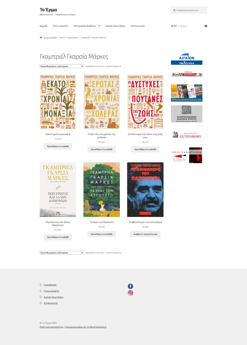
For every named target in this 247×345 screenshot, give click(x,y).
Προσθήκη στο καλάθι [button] (58, 146)
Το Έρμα (48, 9)
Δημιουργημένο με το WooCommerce (85, 326)
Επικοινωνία (138, 25)
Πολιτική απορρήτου (51, 326)
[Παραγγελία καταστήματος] (61, 66)
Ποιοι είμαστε (60, 25)
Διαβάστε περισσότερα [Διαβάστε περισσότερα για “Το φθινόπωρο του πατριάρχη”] (145, 234)
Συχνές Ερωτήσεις (115, 25)
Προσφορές (50, 284)
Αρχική (43, 25)
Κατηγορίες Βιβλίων (85, 25)
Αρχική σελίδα (50, 37)
